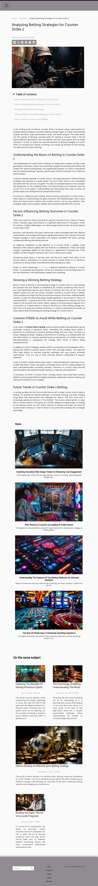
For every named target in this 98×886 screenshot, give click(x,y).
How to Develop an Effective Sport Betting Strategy (42, 766)
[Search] (23, 868)
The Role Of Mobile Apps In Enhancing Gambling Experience (49, 633)
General (49, 881)
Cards (49, 877)
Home (14, 18)
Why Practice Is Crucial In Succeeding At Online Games (49, 524)
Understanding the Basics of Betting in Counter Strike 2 (36, 99)
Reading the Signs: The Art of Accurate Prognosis (29, 814)
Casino (49, 873)
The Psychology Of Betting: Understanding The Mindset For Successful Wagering (67, 687)
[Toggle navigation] (6, 5)
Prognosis (23, 18)
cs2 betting (43, 267)
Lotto (49, 866)
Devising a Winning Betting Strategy (28, 109)
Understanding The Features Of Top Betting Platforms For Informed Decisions (49, 579)
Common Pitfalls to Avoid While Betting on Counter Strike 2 (38, 114)
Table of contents (26, 94)
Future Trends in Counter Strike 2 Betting (31, 119)
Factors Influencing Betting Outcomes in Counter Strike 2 (37, 104)
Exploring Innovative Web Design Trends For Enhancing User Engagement (49, 472)
